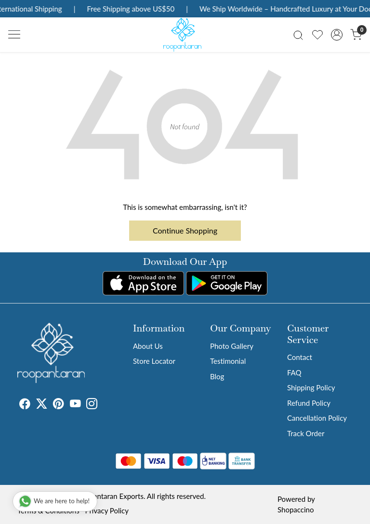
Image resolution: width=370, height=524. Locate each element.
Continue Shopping (185, 230)
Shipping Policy (311, 387)
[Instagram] (91, 405)
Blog (217, 376)
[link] (298, 34)
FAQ (294, 372)
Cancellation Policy (317, 418)
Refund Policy (308, 403)
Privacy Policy (107, 510)
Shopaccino (296, 509)
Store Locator (154, 361)
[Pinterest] (58, 405)
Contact (299, 357)
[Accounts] (336, 35)
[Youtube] (75, 405)
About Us (148, 346)
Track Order (305, 433)
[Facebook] (24, 405)
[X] (41, 405)
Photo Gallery (231, 346)
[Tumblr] (103, 405)
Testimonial (228, 361)
